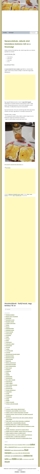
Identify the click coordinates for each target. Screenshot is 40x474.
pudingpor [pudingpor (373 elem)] (7, 455)
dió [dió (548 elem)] (6, 447)
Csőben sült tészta (10, 323)
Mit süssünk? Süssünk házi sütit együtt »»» (14, 164)
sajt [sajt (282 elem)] (11, 455)
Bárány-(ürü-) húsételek (12, 316)
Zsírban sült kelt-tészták (12, 403)
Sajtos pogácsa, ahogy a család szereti (16, 433)
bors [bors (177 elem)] (13, 444)
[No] (38, 470)
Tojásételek (9, 391)
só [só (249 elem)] (22, 455)
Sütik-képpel (11, 32)
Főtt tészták (9, 333)
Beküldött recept (16, 194)
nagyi (14, 195)
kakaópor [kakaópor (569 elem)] (8, 450)
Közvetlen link (18, 195)
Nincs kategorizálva (11, 366)
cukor (31, 194)
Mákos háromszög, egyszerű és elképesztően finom (19, 438)
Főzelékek (8, 335)
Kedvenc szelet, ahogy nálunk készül (15, 409)
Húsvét (8, 338)
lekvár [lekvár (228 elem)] (22, 450)
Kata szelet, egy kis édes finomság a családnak (18, 421)
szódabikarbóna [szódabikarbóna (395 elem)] (17, 455)
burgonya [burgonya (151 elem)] (16, 444)
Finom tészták (9, 332)
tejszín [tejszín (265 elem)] (10, 459)
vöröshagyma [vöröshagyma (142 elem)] (26, 459)
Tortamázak (9, 397)
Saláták (8, 374)
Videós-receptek (10, 402)
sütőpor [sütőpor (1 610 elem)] (27, 456)
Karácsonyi (9, 342)
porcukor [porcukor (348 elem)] (27, 453)
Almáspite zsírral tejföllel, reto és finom (16, 410)
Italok (7, 340)
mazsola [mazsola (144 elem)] (13, 453)
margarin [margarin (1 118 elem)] (8, 453)
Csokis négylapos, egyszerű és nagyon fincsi (17, 429)
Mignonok (8, 361)
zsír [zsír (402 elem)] (33, 459)
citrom (28, 194)
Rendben (17, 471)
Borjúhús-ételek (10, 321)
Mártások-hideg (10, 355)
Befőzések (11, 194)
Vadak (7, 398)
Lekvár (21, 194)
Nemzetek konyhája (11, 364)
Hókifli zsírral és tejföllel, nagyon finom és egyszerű (19, 431)
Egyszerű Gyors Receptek (15, 3)
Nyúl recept (9, 368)
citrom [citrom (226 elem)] (23, 444)
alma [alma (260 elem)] (6, 444)
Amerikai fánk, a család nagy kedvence (16, 436)
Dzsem (7, 326)
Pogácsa (8, 369)
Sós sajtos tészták (10, 379)
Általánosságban (10, 314)
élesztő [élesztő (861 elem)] (7, 462)
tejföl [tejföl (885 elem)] (6, 459)
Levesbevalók (9, 350)
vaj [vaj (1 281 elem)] (21, 459)
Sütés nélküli (9, 383)
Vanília (7, 400)
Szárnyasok (9, 386)
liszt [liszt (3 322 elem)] (26, 450)
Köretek (8, 347)
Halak (7, 337)
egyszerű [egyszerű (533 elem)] (11, 447)
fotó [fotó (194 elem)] (23, 447)
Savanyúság (9, 376)
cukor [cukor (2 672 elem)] (32, 444)
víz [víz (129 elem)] (22, 459)
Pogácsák (8, 371)
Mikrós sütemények (11, 362)
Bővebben (23, 471)
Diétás (7, 325)
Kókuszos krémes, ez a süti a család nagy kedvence (19, 434)
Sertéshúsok (9, 378)
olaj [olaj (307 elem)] (24, 453)
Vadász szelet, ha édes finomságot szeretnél (17, 412)
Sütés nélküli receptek (11, 385)
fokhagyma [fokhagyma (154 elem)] (19, 447)
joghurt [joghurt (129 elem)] (33, 447)
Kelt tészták (9, 345)
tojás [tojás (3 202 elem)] (14, 459)
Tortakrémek (9, 395)
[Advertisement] (20, 21)
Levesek (8, 352)
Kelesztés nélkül (10, 344)
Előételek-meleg (10, 330)
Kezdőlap (5, 32)
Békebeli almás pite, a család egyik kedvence (17, 424)
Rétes (7, 373)
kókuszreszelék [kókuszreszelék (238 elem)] (17, 450)
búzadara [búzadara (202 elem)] (20, 444)
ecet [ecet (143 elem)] (7, 447)
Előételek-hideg (10, 328)
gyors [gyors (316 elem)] (25, 447)
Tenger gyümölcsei (11, 390)
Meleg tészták (9, 359)
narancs (6, 195)
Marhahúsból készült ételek (13, 354)
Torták (7, 393)
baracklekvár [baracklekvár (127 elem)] (9, 444)
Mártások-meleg (10, 357)
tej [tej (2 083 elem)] (31, 456)
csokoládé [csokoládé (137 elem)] (28, 444)
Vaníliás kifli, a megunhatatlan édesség (16, 422)
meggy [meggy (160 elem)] (16, 453)
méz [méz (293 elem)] (21, 453)
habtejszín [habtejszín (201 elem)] (29, 447)
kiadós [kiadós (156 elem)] (12, 450)
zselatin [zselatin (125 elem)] (30, 459)
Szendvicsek (9, 388)
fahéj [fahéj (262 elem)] (16, 447)
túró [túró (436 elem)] (18, 459)
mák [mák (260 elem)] (19, 453)
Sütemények (9, 381)
